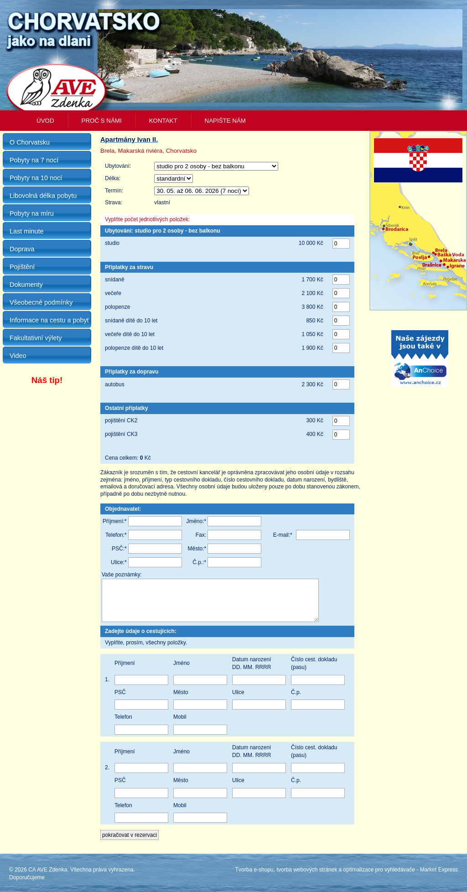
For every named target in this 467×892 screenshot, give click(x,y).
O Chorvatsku (30, 142)
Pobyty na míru (32, 213)
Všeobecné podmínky (41, 302)
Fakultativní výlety (36, 338)
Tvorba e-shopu (254, 876)
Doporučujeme (27, 884)
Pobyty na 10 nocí (36, 178)
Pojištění (22, 266)
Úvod (45, 120)
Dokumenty (26, 284)
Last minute (26, 231)
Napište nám (225, 120)
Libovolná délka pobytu (43, 195)
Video (18, 355)
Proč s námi (102, 120)
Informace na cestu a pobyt (49, 320)
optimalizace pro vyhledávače (379, 876)
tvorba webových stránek (306, 876)
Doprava (22, 249)
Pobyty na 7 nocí (34, 160)
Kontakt (163, 120)
